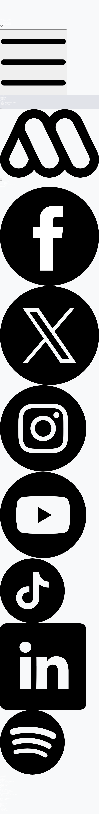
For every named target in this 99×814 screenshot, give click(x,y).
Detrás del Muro (4, 795)
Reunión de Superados (6, 792)
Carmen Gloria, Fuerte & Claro (8, 794)
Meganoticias (3, 802)
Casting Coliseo (4, 103)
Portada (2, 96)
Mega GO (2, 106)
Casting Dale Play (5, 104)
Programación (4, 101)
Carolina (2, 809)
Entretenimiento (4, 785)
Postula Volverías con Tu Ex (8, 102)
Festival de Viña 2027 (6, 23)
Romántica (3, 807)
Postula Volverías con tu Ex (7, 781)
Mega (1, 800)
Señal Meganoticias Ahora (7, 185)
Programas (3, 98)
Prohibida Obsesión (5, 24)
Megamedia (3, 799)
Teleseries (3, 97)
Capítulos (2, 99)
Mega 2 (2, 804)
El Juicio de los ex (5, 20)
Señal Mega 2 (4, 183)
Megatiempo (3, 803)
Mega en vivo (3, 789)
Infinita (2, 805)
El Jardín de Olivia (5, 793)
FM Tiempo (3, 808)
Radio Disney (3, 810)
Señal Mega (3, 182)
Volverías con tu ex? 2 (6, 22)
